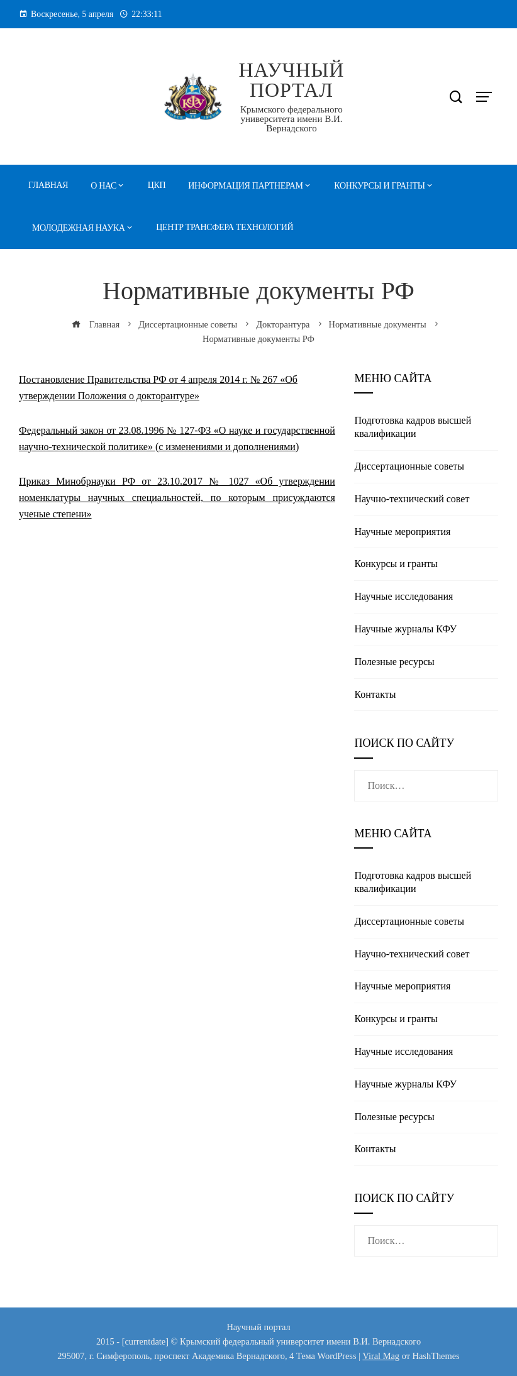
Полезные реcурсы (394, 661)
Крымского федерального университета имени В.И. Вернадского (291, 118)
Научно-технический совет (411, 498)
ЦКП (157, 185)
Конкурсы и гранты (379, 185)
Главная (48, 185)
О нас (103, 185)
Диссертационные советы (409, 466)
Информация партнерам (245, 185)
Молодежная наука (78, 228)
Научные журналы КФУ (405, 629)
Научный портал (291, 79)
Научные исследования (403, 596)
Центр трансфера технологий (224, 227)
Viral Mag (380, 1356)
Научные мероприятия (402, 531)
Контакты (375, 694)
